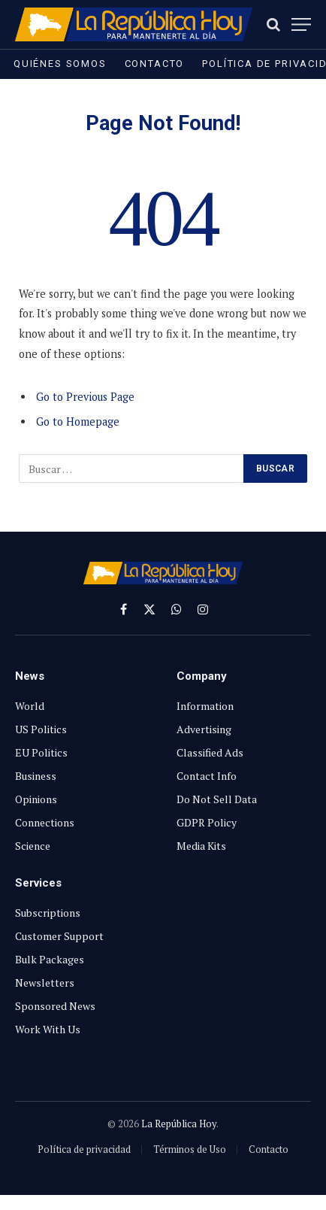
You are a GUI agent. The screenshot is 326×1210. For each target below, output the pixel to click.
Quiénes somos (60, 63)
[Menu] (301, 24)
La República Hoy (178, 1123)
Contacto (155, 63)
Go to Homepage (77, 421)
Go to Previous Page (85, 397)
